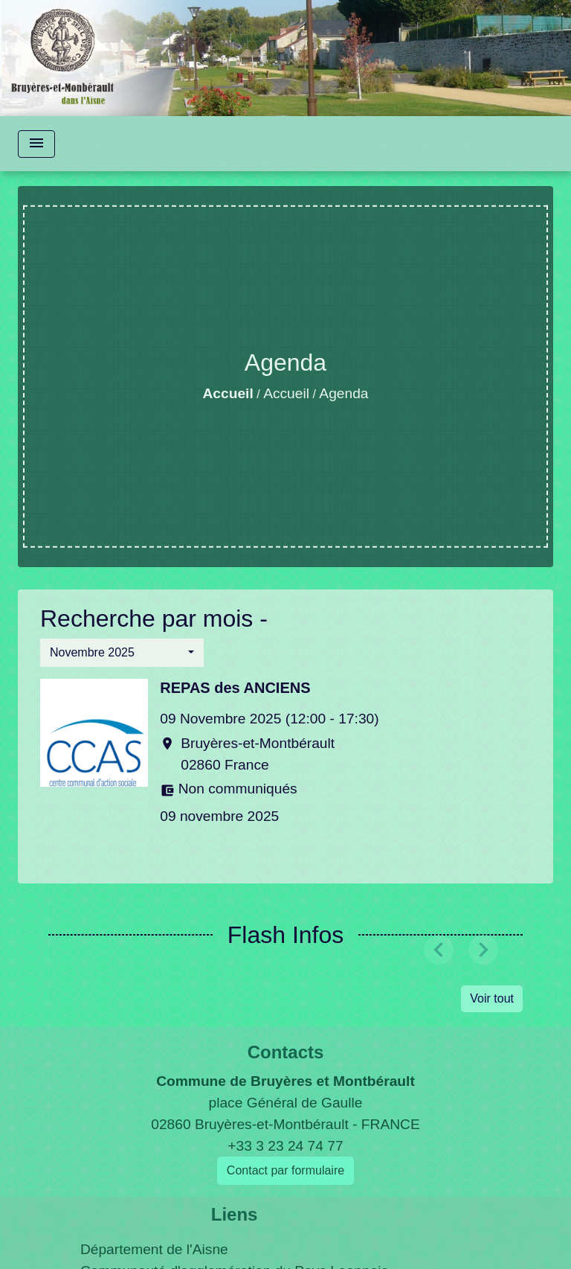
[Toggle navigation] (36, 144)
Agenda (343, 393)
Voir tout (492, 998)
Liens (234, 1214)
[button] (122, 653)
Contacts (286, 1052)
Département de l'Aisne (154, 1249)
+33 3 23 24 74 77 (285, 1146)
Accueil (228, 393)
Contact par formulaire (285, 1170)
